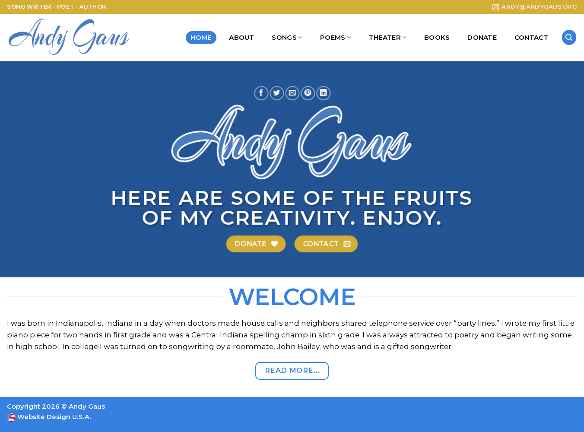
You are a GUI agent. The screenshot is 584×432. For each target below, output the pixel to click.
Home (200, 37)
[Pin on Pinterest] (308, 93)
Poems (335, 37)
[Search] (569, 37)
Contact (531, 37)
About (241, 37)
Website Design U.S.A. (53, 417)
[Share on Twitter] (277, 93)
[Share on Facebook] (261, 93)
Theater (388, 37)
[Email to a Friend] (292, 93)
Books (437, 37)
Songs (287, 37)
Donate (482, 37)
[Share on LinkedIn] (324, 93)
